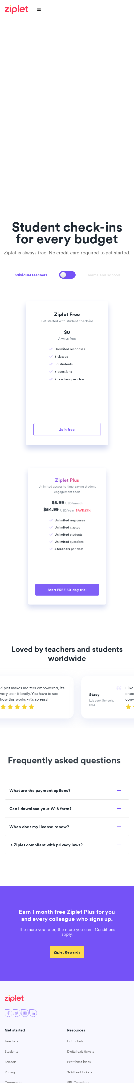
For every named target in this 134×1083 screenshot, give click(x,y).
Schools (10, 1062)
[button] (39, 9)
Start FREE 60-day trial (67, 589)
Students (11, 1051)
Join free (67, 429)
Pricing (10, 1072)
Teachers (11, 1041)
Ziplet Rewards (67, 952)
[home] (17, 9)
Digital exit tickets (80, 1051)
